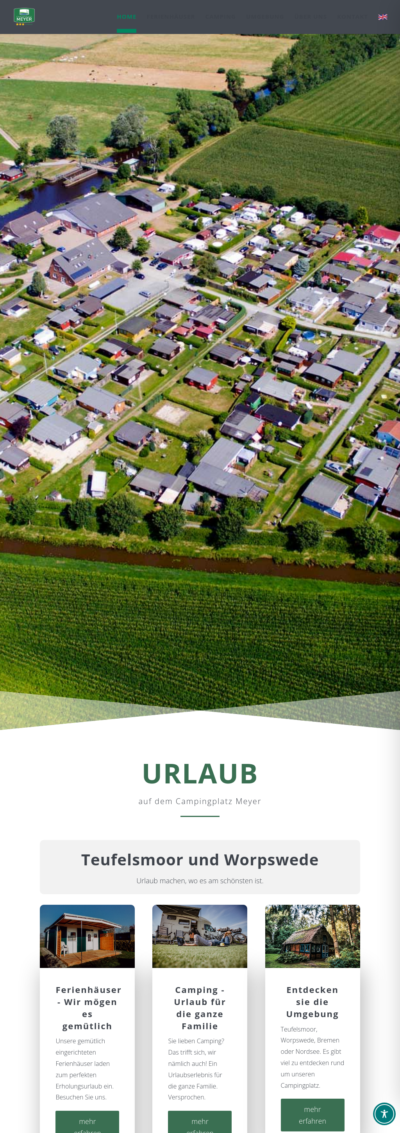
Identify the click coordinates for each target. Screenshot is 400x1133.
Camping (220, 17)
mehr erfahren (312, 1115)
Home (126, 17)
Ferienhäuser (170, 17)
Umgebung (265, 17)
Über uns (310, 17)
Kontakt (352, 17)
